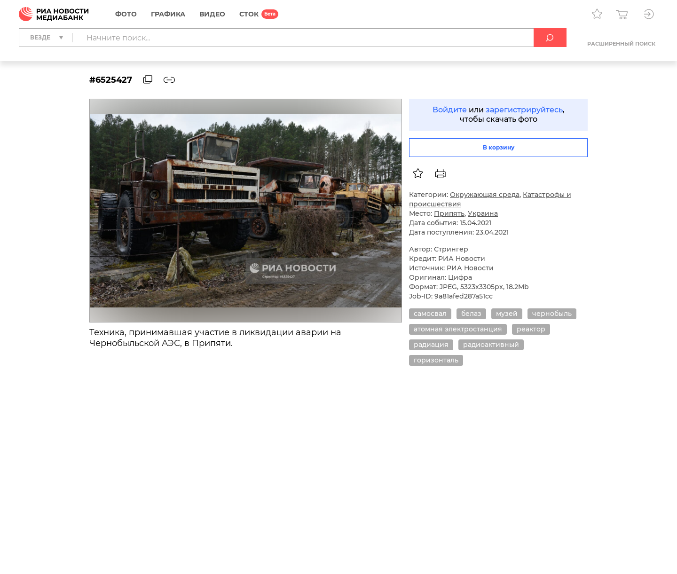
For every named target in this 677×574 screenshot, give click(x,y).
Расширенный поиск (621, 43)
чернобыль (552, 313)
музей (507, 313)
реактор (531, 329)
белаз (471, 313)
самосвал (430, 313)
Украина (483, 213)
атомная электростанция (458, 329)
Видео (212, 14)
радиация (431, 344)
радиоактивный (491, 344)
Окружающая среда (485, 194)
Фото (126, 14)
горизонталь (436, 360)
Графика (168, 14)
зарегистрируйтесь (524, 109)
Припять (449, 213)
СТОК (249, 14)
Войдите (450, 109)
